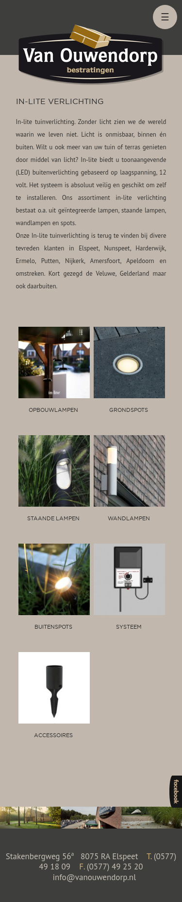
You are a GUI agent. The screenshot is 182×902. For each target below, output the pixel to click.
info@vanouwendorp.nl (94, 877)
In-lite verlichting (60, 101)
